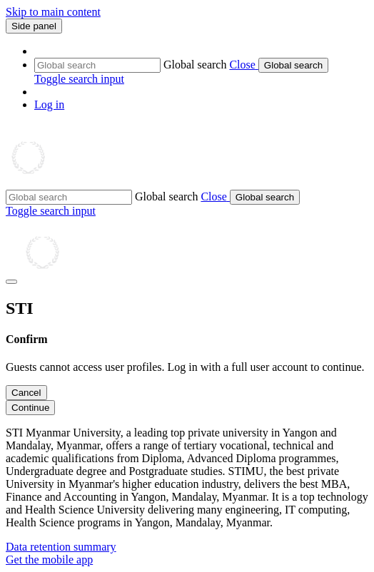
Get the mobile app (49, 559)
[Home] (74, 183)
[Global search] (97, 65)
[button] (243, 64)
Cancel (26, 392)
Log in (49, 104)
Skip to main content (53, 12)
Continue (30, 407)
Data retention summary (61, 547)
